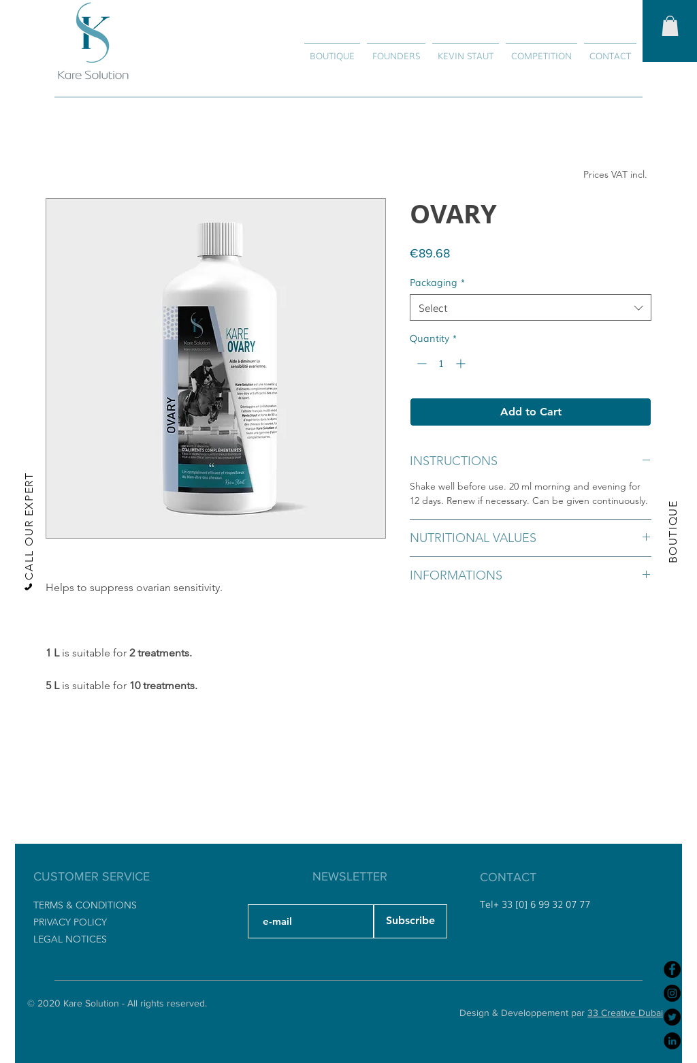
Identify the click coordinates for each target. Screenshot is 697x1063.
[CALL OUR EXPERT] (28, 531)
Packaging (438, 282)
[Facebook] (672, 969)
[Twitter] (672, 1017)
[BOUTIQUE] (672, 532)
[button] (670, 26)
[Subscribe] (410, 921)
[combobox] (530, 307)
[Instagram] (672, 993)
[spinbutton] (441, 363)
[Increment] (461, 363)
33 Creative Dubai (625, 1012)
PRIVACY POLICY (70, 922)
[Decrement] (420, 363)
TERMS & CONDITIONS (85, 905)
